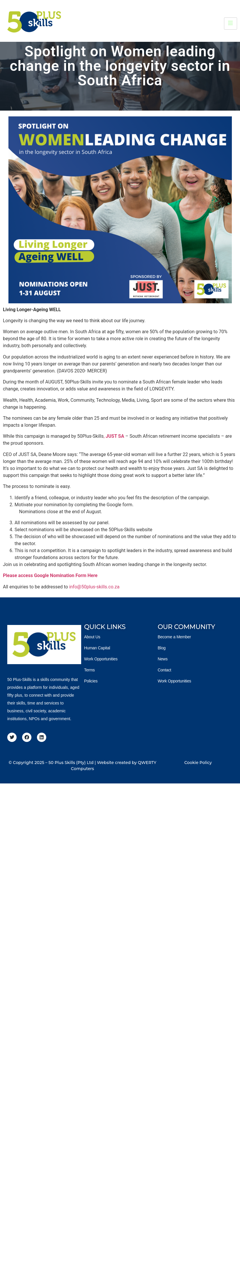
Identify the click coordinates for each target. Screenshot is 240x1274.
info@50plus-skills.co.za (94, 587)
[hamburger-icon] (230, 23)
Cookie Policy (198, 762)
